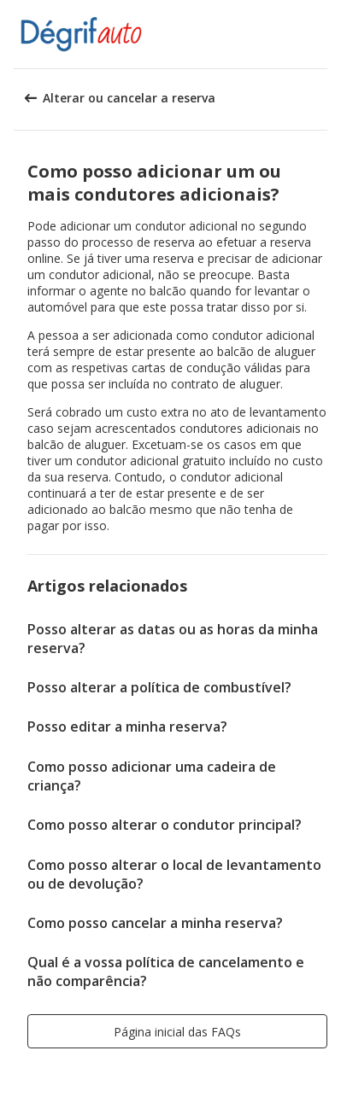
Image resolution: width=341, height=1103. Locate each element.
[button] (322, 34)
